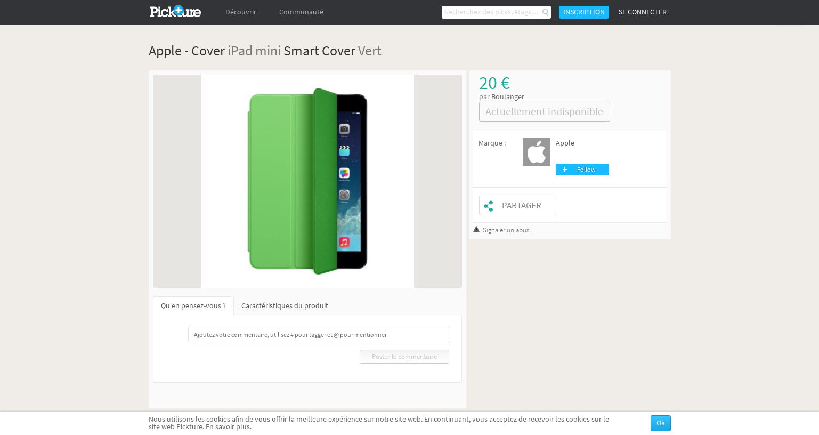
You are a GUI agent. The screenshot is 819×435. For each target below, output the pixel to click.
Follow (586, 169)
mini (268, 50)
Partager (521, 205)
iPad (240, 50)
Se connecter (643, 12)
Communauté (301, 12)
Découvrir (240, 12)
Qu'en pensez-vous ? (193, 306)
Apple (565, 143)
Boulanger (507, 97)
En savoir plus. (229, 427)
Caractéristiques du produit (284, 306)
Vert (370, 50)
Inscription (584, 12)
